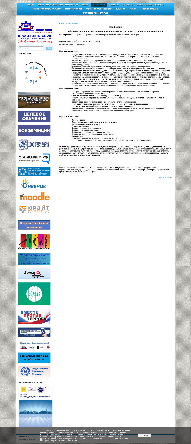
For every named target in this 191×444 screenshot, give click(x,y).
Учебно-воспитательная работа (47, 9)
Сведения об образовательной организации (58, 5)
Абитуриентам (99, 5)
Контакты (133, 9)
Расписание (127, 5)
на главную (20, 1)
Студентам (114, 5)
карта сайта (42, 1)
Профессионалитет (73, 9)
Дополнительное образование (150, 5)
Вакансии (120, 9)
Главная (30, 5)
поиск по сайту (31, 1)
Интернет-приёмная (149, 9)
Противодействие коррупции (95, 13)
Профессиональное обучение (99, 9)
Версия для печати (165, 177)
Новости (85, 5)
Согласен (144, 436)
